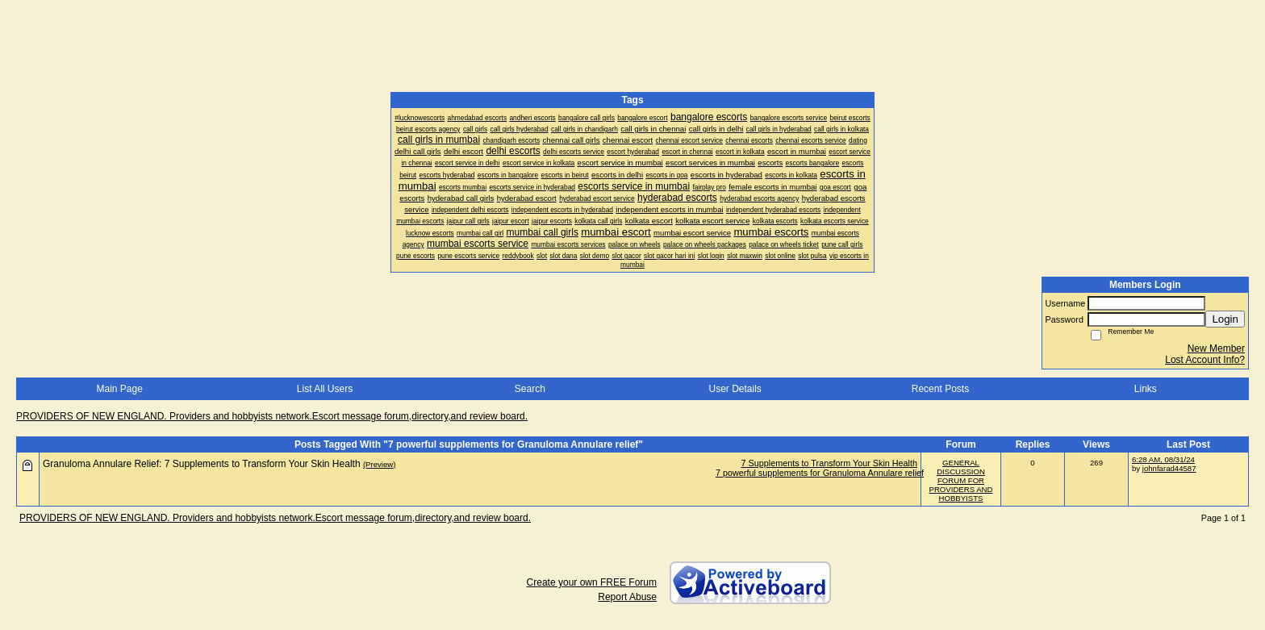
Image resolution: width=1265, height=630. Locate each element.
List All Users (325, 388)
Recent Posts (940, 388)
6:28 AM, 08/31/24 (1163, 459)
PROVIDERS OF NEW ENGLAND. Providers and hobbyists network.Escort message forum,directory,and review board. (272, 416)
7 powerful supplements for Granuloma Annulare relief (820, 473)
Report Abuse (627, 597)
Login (1225, 319)
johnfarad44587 (1169, 468)
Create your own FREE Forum (592, 582)
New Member (1216, 348)
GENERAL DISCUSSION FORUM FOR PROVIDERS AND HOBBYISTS (961, 480)
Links (1145, 388)
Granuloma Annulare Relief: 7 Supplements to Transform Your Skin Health (202, 463)
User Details (734, 388)
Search (530, 388)
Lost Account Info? (1205, 359)
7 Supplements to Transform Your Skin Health (829, 463)
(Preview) (379, 464)
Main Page (119, 388)
